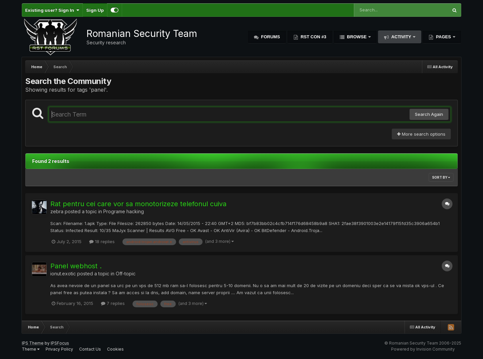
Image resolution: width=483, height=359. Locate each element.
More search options (421, 134)
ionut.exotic (63, 273)
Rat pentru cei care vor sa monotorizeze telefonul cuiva (138, 204)
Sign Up (95, 10)
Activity (401, 36)
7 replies (113, 303)
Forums (270, 36)
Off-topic (126, 273)
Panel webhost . (76, 266)
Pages (443, 36)
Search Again (429, 114)
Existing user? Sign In (52, 10)
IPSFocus (60, 343)
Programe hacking (123, 211)
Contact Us (90, 349)
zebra (56, 211)
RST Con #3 (313, 36)
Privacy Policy (59, 349)
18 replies (102, 241)
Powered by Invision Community (423, 349)
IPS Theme (33, 343)
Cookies (115, 349)
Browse (357, 36)
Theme (31, 349)
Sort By (441, 177)
